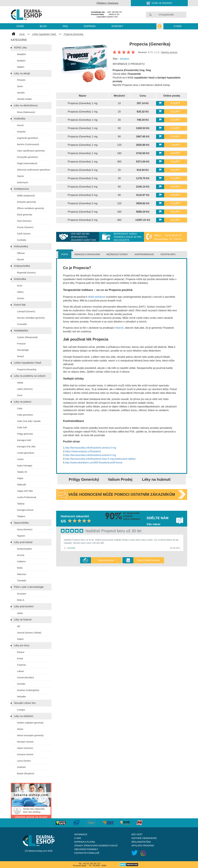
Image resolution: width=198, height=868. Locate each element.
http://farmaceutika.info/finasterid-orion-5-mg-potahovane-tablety (100, 459)
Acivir (19, 285)
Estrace (20, 652)
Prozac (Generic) (25, 227)
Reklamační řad (141, 842)
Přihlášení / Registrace (107, 3)
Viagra (20, 478)
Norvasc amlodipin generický (31, 318)
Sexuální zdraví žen (25, 703)
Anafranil (21, 767)
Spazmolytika (21, 522)
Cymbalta (21, 240)
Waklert (20, 67)
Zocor (20, 395)
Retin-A (20, 600)
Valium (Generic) (25, 748)
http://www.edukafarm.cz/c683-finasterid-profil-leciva (93, 462)
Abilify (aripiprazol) (26, 195)
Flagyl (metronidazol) (27, 163)
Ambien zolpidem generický (30, 722)
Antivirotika (20, 279)
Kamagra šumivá (25, 510)
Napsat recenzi (106, 560)
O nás (177, 26)
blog (43, 26)
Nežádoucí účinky (117, 254)
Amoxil (20, 125)
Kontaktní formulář (86, 853)
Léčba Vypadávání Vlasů (27, 362)
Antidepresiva (21, 189)
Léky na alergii (22, 73)
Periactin (21, 80)
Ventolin (21, 92)
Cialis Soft (22, 427)
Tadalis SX (22, 472)
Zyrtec (20, 86)
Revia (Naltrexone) (26, 112)
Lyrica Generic (24, 761)
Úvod (20, 26)
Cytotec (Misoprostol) (27, 337)
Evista (20, 658)
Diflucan (21, 253)
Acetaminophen (24, 549)
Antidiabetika (21, 330)
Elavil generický (24, 214)
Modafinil (21, 54)
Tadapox (21, 516)
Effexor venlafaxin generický (30, 208)
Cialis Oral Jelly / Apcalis (29, 421)
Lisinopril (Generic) (26, 311)
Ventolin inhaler (24, 99)
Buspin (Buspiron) (25, 773)
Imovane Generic (25, 754)
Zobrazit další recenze (148, 560)
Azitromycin (22, 182)
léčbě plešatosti (96, 297)
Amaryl (20, 356)
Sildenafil (21, 484)
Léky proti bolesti (23, 542)
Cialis (19, 408)
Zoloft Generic (24, 233)
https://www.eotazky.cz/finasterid (83, 451)
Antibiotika (19, 118)
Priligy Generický (84, 479)
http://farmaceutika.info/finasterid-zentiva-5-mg (90, 447)
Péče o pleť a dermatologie (29, 587)
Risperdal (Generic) (26, 272)
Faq (65, 26)
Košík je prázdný (162, 3)
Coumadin (22, 324)
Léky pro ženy (21, 645)
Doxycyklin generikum (27, 157)
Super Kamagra (24, 465)
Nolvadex (21, 696)
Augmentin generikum (27, 138)
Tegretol (21, 536)
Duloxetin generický (26, 202)
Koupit (175, 103)
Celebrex (21, 561)
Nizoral (20, 259)
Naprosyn (21, 574)
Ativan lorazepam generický (30, 735)
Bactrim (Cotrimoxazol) (28, 144)
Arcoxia (20, 555)
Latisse (20, 671)
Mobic (20, 568)
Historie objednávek (144, 838)
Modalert (21, 60)
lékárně (119, 327)
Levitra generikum (25, 453)
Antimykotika (21, 246)
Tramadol (21, 580)
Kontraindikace (144, 254)
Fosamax (21, 665)
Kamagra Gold (24, 440)
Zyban (20, 613)
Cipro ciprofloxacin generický (31, 150)
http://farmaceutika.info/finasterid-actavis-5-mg (90, 455)
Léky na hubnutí (23, 619)
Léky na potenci (22, 401)
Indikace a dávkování (87, 254)
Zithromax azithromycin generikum (33, 169)
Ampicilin (21, 131)
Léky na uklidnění (23, 716)
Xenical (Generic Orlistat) (29, 632)
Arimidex (21, 684)
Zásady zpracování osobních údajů (96, 845)
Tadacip (20, 503)
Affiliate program (142, 845)
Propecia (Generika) (26, 369)
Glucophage (23, 350)
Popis (64, 254)
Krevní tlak (20, 304)
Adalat (20, 382)
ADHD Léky (20, 47)
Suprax (20, 176)
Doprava (90, 26)
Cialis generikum (25, 415)
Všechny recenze (169, 52)
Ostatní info (168, 254)
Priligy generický (25, 434)
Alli (18, 626)
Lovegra (21, 709)
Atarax (20, 729)
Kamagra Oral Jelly (26, 446)
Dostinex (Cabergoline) (28, 690)
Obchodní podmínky (86, 849)
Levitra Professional (26, 497)
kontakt (117, 26)
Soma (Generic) (24, 529)
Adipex (20, 639)
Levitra (20, 459)
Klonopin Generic (25, 742)
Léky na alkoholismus (26, 105)
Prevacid (21, 343)
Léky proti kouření (24, 606)
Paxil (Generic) (24, 221)
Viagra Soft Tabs (25, 491)
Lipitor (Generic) (24, 389)
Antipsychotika (22, 266)
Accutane (21, 593)
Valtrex (20, 292)
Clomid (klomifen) (25, 677)
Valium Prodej (120, 479)
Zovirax (20, 298)
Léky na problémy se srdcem (30, 376)
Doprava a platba (84, 842)
